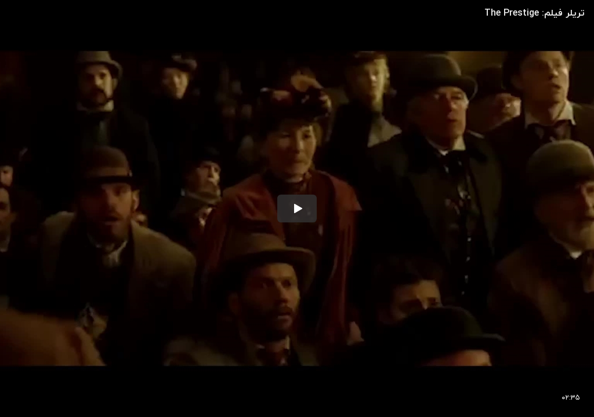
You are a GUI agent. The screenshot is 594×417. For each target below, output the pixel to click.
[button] (297, 208)
